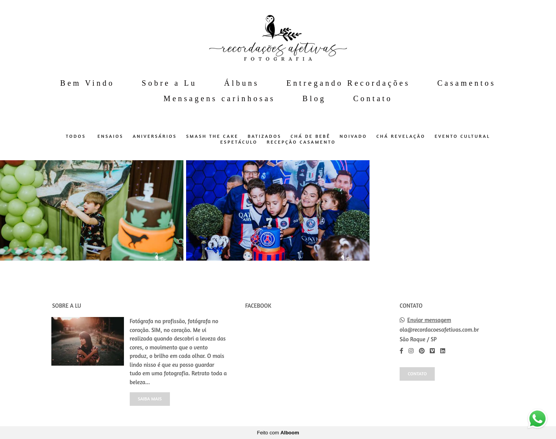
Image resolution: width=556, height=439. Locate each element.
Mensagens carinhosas (219, 98)
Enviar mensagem (429, 320)
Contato (373, 98)
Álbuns (241, 83)
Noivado (353, 136)
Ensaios (110, 136)
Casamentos (466, 83)
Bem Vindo (87, 83)
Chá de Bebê (311, 136)
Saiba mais (150, 399)
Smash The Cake (212, 136)
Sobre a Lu (169, 83)
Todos (76, 136)
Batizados (264, 136)
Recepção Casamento (301, 142)
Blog (314, 98)
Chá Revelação (400, 136)
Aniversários (155, 136)
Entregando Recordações (348, 83)
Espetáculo (238, 142)
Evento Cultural (462, 136)
